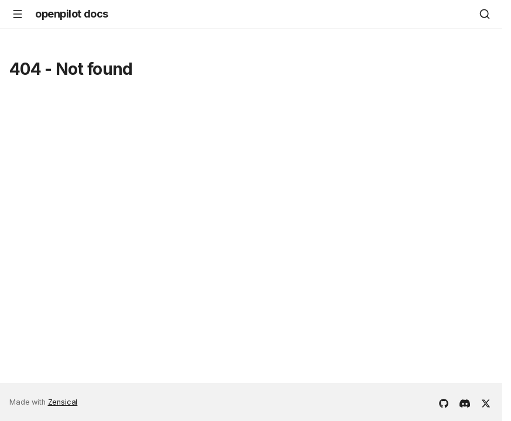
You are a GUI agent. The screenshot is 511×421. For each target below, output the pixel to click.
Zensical (63, 402)
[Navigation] (17, 14)
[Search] (484, 14)
